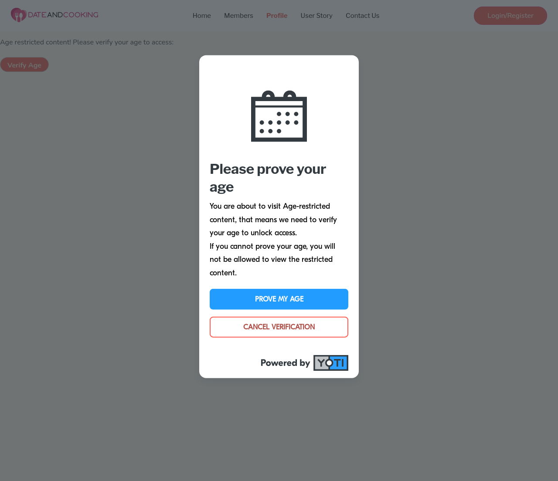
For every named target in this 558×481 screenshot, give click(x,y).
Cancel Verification (279, 327)
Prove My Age (279, 299)
